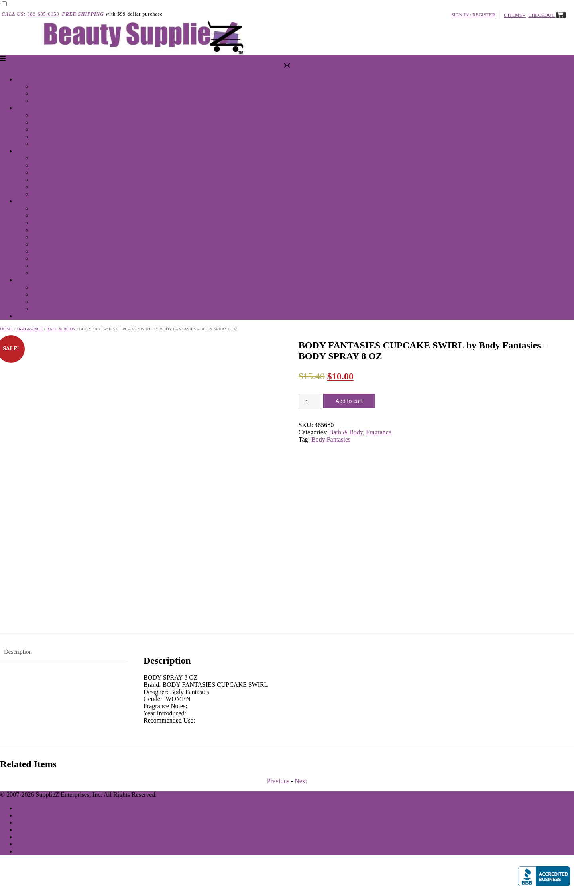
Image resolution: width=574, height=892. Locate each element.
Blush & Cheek (303, 258)
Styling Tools (303, 136)
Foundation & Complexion (303, 208)
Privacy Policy (34, 822)
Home (6, 328)
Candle (295, 280)
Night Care (303, 186)
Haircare (295, 107)
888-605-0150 (43, 14)
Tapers (303, 294)
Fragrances (303, 86)
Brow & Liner (303, 237)
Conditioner (303, 115)
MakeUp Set (303, 272)
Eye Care (303, 165)
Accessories (303, 244)
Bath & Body (303, 93)
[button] (3, 58)
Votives (303, 301)
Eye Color (303, 265)
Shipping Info (33, 829)
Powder (303, 222)
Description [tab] (18, 651)
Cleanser (303, 158)
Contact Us (30, 851)
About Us (28, 836)
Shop (22, 808)
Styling (303, 129)
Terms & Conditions (42, 815)
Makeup (295, 201)
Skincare (295, 150)
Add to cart (349, 401)
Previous (278, 781)
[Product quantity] (310, 401)
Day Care (303, 179)
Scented (303, 287)
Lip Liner (303, 251)
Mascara (303, 229)
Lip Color (303, 215)
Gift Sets (303, 100)
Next (301, 781)
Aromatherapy (303, 308)
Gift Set (303, 194)
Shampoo (303, 122)
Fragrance (295, 79)
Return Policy (33, 844)
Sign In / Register (474, 15)
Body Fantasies (330, 439)
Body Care (303, 172)
